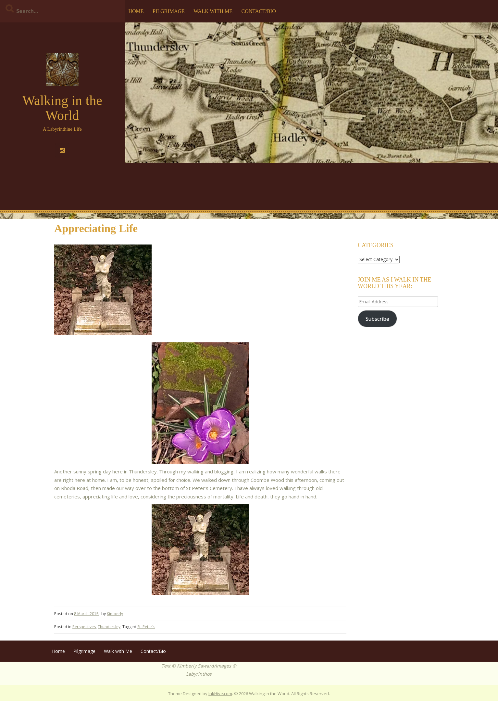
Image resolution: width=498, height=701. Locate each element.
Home (136, 11)
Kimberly (115, 613)
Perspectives (84, 626)
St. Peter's (146, 626)
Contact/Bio (258, 11)
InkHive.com (220, 693)
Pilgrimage (169, 11)
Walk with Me (212, 11)
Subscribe (377, 318)
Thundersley (109, 626)
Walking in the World (62, 108)
